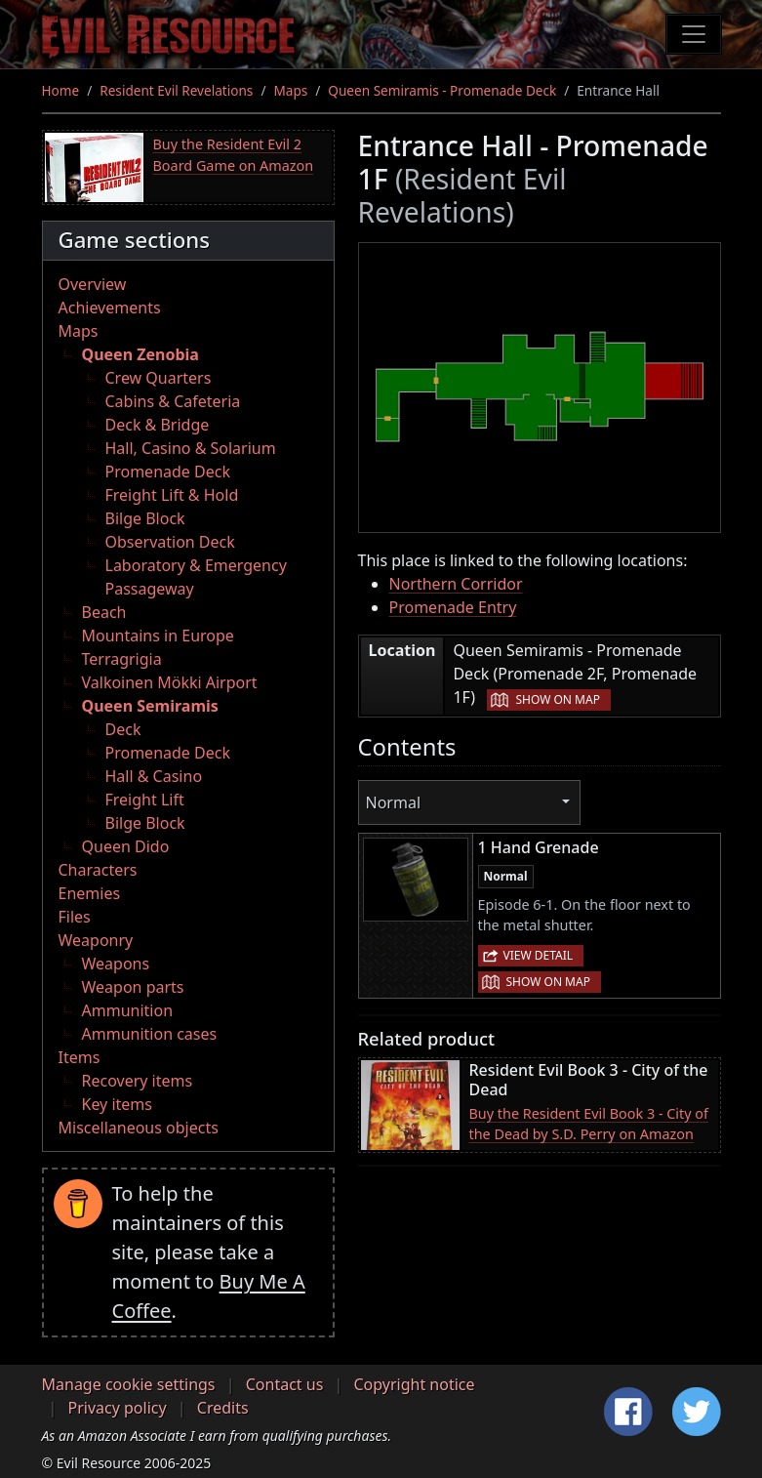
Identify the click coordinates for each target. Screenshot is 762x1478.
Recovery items (137, 1080)
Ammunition (128, 1010)
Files (75, 916)
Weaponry (96, 940)
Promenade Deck (167, 471)
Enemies (90, 893)
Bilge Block (145, 518)
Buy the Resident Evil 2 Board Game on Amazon (233, 155)
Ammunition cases (150, 1034)
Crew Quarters (158, 378)
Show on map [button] (557, 699)
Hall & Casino (154, 776)
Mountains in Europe (158, 635)
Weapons (116, 963)
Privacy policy (117, 1407)
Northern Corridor (456, 584)
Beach (104, 612)
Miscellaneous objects (139, 1127)
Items (79, 1057)
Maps (290, 90)
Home (61, 90)
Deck (123, 729)
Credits (223, 1407)
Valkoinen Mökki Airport (170, 682)
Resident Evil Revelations (176, 90)
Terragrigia (122, 659)
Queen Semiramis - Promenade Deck (442, 90)
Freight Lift (144, 799)
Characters (98, 870)
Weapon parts (133, 987)
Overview (93, 284)
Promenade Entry (453, 607)
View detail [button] (538, 955)
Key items (117, 1104)
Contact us (285, 1384)
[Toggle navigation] (693, 34)
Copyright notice (414, 1384)
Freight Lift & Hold (172, 495)
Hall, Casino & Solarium (190, 448)
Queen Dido (126, 846)
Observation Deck (170, 542)
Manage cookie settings (129, 1384)
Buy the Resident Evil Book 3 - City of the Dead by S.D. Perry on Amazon (589, 1124)
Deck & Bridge (157, 424)
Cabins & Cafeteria (173, 401)
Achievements (110, 307)
